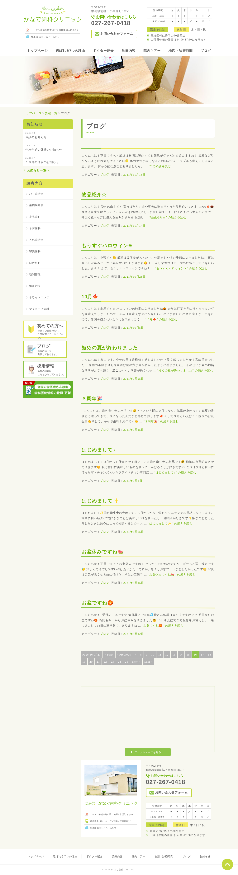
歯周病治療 (37, 205)
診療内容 (129, 51)
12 (167, 654)
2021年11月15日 (134, 174)
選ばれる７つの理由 (65, 856)
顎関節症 (35, 274)
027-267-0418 (165, 782)
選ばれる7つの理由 (70, 51)
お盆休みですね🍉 (105, 551)
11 (159, 654)
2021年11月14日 (134, 225)
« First (109, 654)
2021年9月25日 (133, 378)
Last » (148, 661)
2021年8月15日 (133, 582)
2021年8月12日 (133, 633)
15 (188, 654)
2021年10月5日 (133, 327)
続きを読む (160, 166)
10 (152, 654)
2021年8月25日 (133, 531)
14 (181, 654)
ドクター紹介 (103, 51)
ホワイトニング (40, 297)
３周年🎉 (93, 398)
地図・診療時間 (181, 51)
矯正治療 (35, 286)
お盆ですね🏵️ (99, 602)
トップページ (37, 51)
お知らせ (205, 856)
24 (119, 661)
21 (98, 661)
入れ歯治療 (37, 240)
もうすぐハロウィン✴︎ (110, 245)
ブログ (206, 51)
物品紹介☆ (95, 194)
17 (202, 654)
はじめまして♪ (100, 449)
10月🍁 (91, 296)
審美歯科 (35, 251)
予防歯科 (35, 228)
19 (84, 661)
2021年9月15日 (133, 429)
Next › (136, 661)
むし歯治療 (37, 193)
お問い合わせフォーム (116, 33)
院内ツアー (152, 51)
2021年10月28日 (134, 276)
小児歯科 (35, 217)
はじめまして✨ (102, 500)
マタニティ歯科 (40, 309)
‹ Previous (124, 654)
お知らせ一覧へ (38, 170)
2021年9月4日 (132, 480)
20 (91, 661)
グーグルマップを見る (147, 752)
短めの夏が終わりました (113, 347)
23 (112, 661)
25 (126, 661)
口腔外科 (35, 263)
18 (209, 654)
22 (105, 661)
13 (174, 654)
